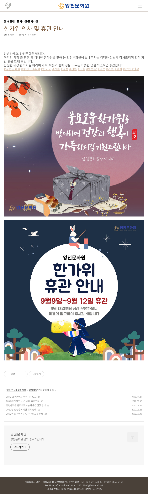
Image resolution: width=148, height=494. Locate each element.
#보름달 (91, 69)
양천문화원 (18, 434)
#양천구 (26, 69)
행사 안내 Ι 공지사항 (16, 390)
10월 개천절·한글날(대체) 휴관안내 (23, 401)
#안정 (135, 69)
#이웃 (101, 69)
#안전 (127, 69)
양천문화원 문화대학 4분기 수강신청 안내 (26, 405)
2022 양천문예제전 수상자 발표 (21, 396)
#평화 (118, 69)
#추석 (36, 69)
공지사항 (33, 390)
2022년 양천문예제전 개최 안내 (21, 409)
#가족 (110, 69)
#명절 (64, 69)
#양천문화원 (12, 69)
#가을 (56, 69)
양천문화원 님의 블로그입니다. (27, 439)
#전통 (73, 69)
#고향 (81, 69)
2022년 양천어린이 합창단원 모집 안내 (24, 413)
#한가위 (46, 69)
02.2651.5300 (8, 5)
